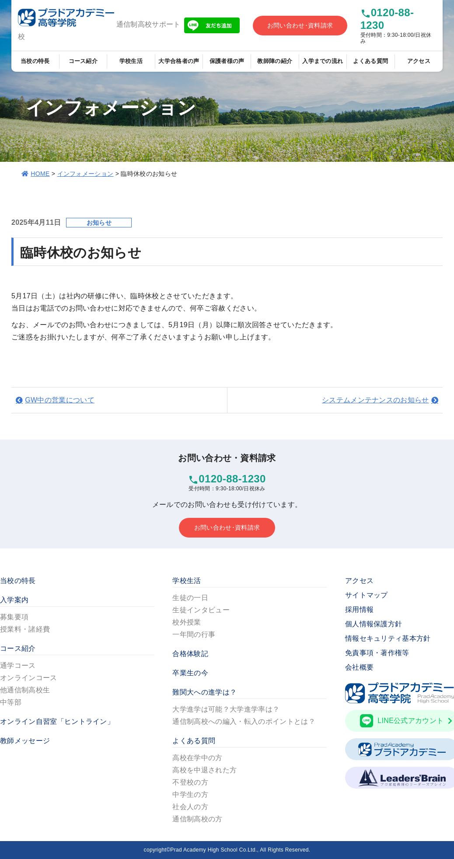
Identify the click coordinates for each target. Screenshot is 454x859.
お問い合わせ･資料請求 (300, 25)
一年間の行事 (193, 634)
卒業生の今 (190, 673)
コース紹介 (83, 61)
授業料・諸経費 (25, 629)
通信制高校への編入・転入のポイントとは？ (243, 721)
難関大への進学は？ (204, 692)
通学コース (18, 665)
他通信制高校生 (25, 690)
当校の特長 (35, 61)
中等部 (10, 702)
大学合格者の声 (178, 61)
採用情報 (359, 609)
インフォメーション (85, 173)
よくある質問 (370, 61)
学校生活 (131, 61)
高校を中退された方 (204, 770)
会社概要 (359, 667)
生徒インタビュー (201, 610)
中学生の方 (190, 794)
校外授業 (186, 622)
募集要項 (14, 617)
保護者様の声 (227, 61)
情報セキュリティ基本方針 (388, 638)
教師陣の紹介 (274, 61)
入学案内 (14, 600)
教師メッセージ (25, 740)
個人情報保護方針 (373, 624)
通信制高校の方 (197, 819)
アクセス (418, 61)
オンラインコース (28, 677)
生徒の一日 (190, 597)
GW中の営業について (59, 400)
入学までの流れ (322, 61)
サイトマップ (366, 595)
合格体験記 (190, 653)
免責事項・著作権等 (377, 652)
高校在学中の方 (197, 757)
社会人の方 (190, 806)
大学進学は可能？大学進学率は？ (225, 709)
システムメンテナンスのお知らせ (375, 400)
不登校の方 (190, 782)
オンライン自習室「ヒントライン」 (57, 721)
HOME (40, 173)
